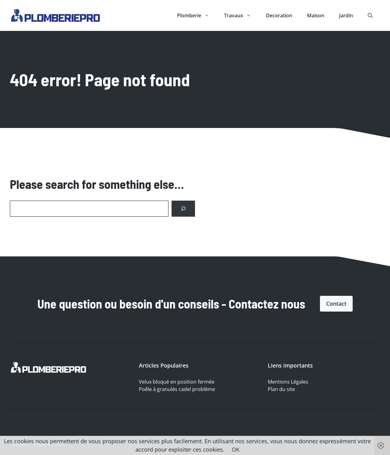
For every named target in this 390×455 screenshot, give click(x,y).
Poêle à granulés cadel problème (177, 389)
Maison (315, 15)
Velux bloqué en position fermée (176, 381)
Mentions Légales (288, 381)
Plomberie (197, 15)
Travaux (241, 15)
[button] (370, 15)
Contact (336, 303)
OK (235, 449)
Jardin (346, 15)
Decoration (279, 15)
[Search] (183, 209)
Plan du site (281, 389)
